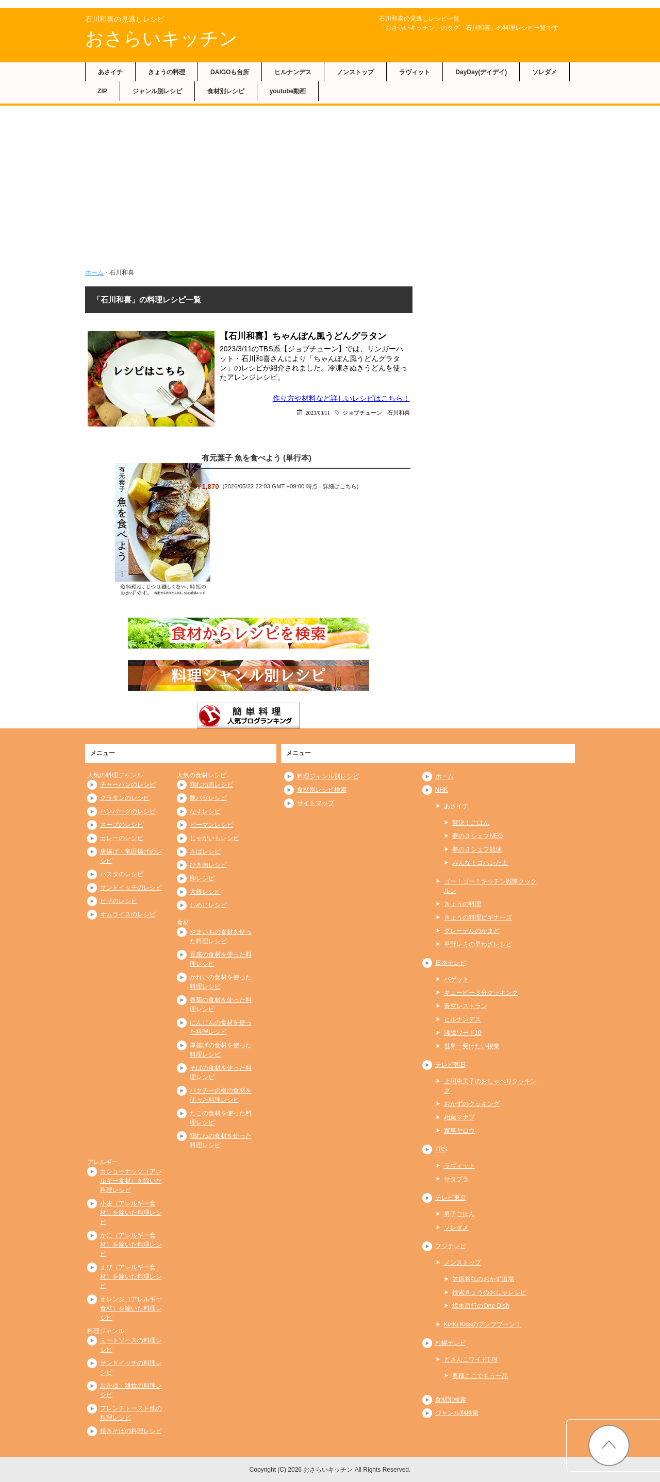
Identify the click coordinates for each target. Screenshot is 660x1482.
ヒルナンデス (292, 72)
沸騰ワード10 (463, 1032)
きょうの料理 (166, 72)
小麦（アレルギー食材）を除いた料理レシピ (131, 1212)
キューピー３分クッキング (481, 992)
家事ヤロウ (459, 1130)
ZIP (102, 91)
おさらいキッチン (161, 38)
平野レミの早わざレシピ (478, 944)
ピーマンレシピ (211, 824)
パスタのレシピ (121, 874)
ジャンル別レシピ (157, 91)
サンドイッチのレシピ (131, 887)
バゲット (456, 979)
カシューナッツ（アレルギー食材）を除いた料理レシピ (131, 1181)
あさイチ (110, 72)
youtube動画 (288, 91)
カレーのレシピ (121, 838)
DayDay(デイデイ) (481, 72)
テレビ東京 (450, 1197)
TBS (441, 1149)
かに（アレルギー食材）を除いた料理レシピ (131, 1244)
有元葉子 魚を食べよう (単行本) (256, 457)
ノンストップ (355, 72)
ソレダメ (544, 72)
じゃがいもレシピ (214, 838)
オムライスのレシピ (128, 914)
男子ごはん (459, 1214)
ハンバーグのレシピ (128, 811)
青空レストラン (465, 1006)
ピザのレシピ (118, 901)
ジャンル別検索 (456, 1413)
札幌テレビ (450, 1343)
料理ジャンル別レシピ (328, 776)
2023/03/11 (317, 412)
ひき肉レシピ (208, 864)
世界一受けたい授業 (472, 1046)
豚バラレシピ (208, 798)
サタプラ (456, 1179)
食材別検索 (450, 1399)
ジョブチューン (362, 412)
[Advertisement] (330, 183)
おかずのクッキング (472, 1104)
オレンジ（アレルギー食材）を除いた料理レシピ (131, 1308)
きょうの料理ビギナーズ (478, 917)
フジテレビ (450, 1246)
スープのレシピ (121, 824)
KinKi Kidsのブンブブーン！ (483, 1324)
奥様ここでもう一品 (480, 1375)
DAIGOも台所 (229, 72)
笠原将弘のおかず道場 (483, 1279)
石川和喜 (398, 412)
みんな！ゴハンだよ (480, 862)
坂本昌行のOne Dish (480, 1305)
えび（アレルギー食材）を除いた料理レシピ (131, 1276)
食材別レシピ (225, 91)
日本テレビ (450, 962)
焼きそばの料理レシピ (131, 1431)
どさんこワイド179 (471, 1359)
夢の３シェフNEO (477, 836)
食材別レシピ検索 (321, 789)
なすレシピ (205, 811)
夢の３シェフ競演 (477, 849)
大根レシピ (205, 891)
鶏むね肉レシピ (211, 784)
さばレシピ (205, 851)
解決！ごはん (470, 822)
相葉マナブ (459, 1117)
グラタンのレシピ (125, 798)
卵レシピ (202, 878)
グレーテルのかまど (472, 930)
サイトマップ (315, 803)
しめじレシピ (208, 905)
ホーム (94, 272)
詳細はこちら (340, 486)
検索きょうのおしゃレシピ (489, 1292)
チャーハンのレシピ (128, 784)
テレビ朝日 (450, 1064)
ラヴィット (414, 72)
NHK (441, 789)
